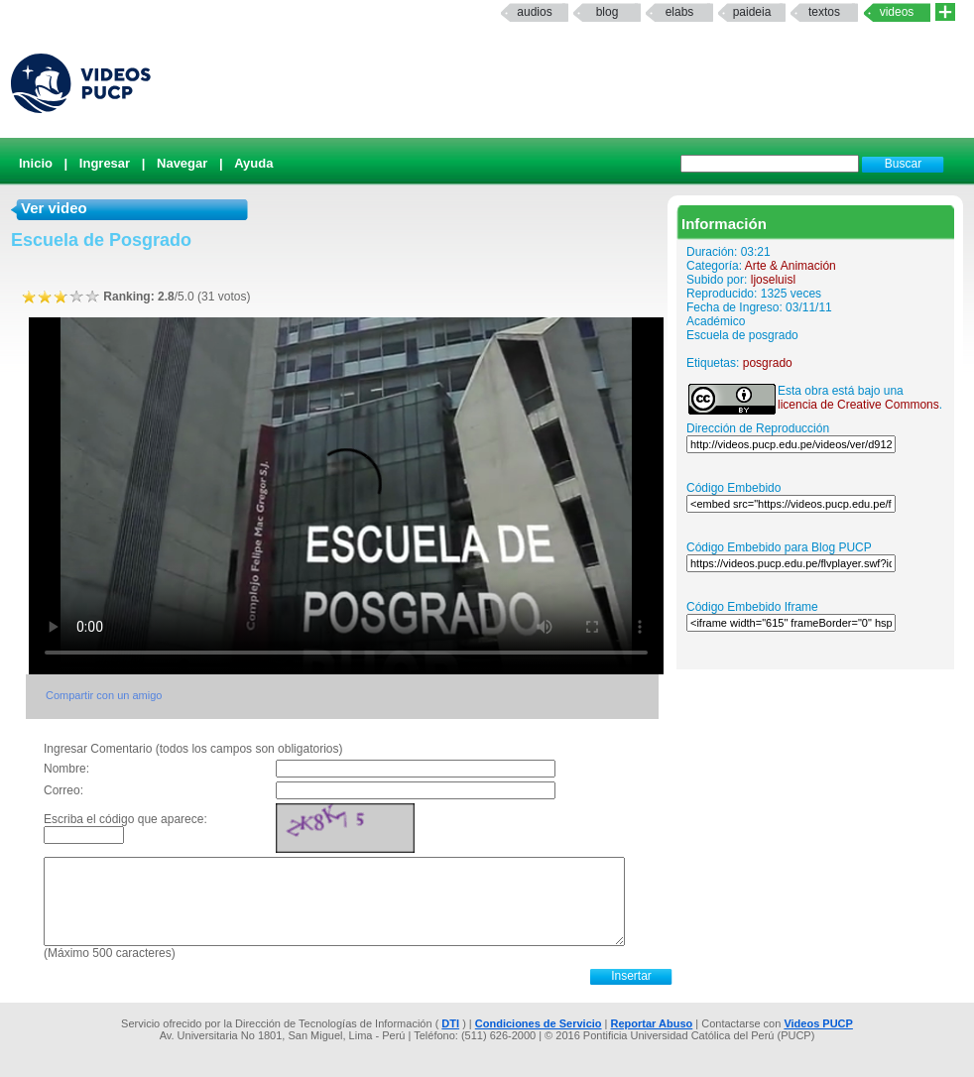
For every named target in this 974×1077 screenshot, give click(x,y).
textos (824, 12)
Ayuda (253, 163)
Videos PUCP (818, 1023)
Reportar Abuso (652, 1023)
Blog (607, 12)
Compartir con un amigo (104, 695)
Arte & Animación (790, 266)
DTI (450, 1023)
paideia (752, 12)
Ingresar (104, 163)
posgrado (767, 363)
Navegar (182, 163)
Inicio (36, 163)
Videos (897, 12)
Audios (534, 12)
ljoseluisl (773, 280)
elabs (680, 12)
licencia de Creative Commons (858, 405)
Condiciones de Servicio (538, 1023)
